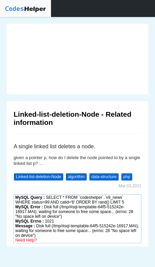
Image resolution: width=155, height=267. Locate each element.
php (126, 176)
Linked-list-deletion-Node (38, 176)
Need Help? (26, 240)
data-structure (104, 176)
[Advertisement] (77, 59)
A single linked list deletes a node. (54, 146)
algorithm (76, 176)
